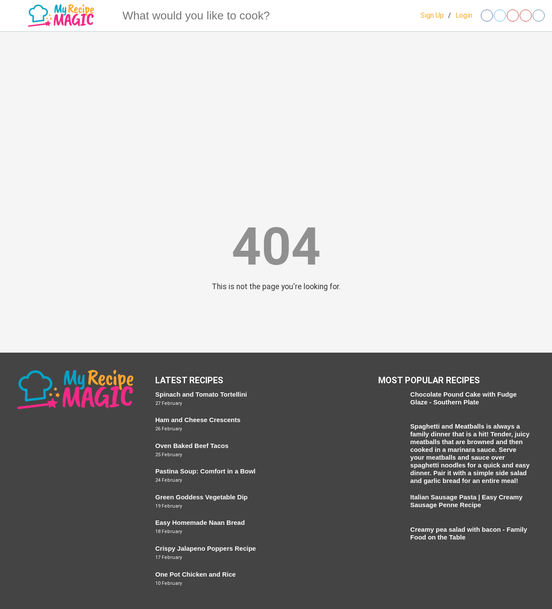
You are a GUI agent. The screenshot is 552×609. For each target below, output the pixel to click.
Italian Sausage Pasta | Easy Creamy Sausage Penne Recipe (466, 500)
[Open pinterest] (513, 15)
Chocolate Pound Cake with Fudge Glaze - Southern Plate (463, 398)
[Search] (105, 15)
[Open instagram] (539, 15)
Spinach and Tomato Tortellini (201, 394)
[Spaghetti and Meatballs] (390, 434)
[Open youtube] (526, 15)
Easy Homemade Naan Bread (200, 522)
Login (463, 15)
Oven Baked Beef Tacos (192, 445)
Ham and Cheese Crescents (198, 419)
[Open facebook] (487, 15)
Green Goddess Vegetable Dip (201, 497)
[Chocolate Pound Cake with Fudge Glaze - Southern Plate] (390, 402)
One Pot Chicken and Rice (195, 574)
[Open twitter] (500, 15)
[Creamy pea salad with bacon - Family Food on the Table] (390, 537)
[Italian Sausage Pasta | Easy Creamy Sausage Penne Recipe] (390, 505)
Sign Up (432, 15)
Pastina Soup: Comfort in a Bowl (205, 471)
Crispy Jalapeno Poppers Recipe (205, 548)
